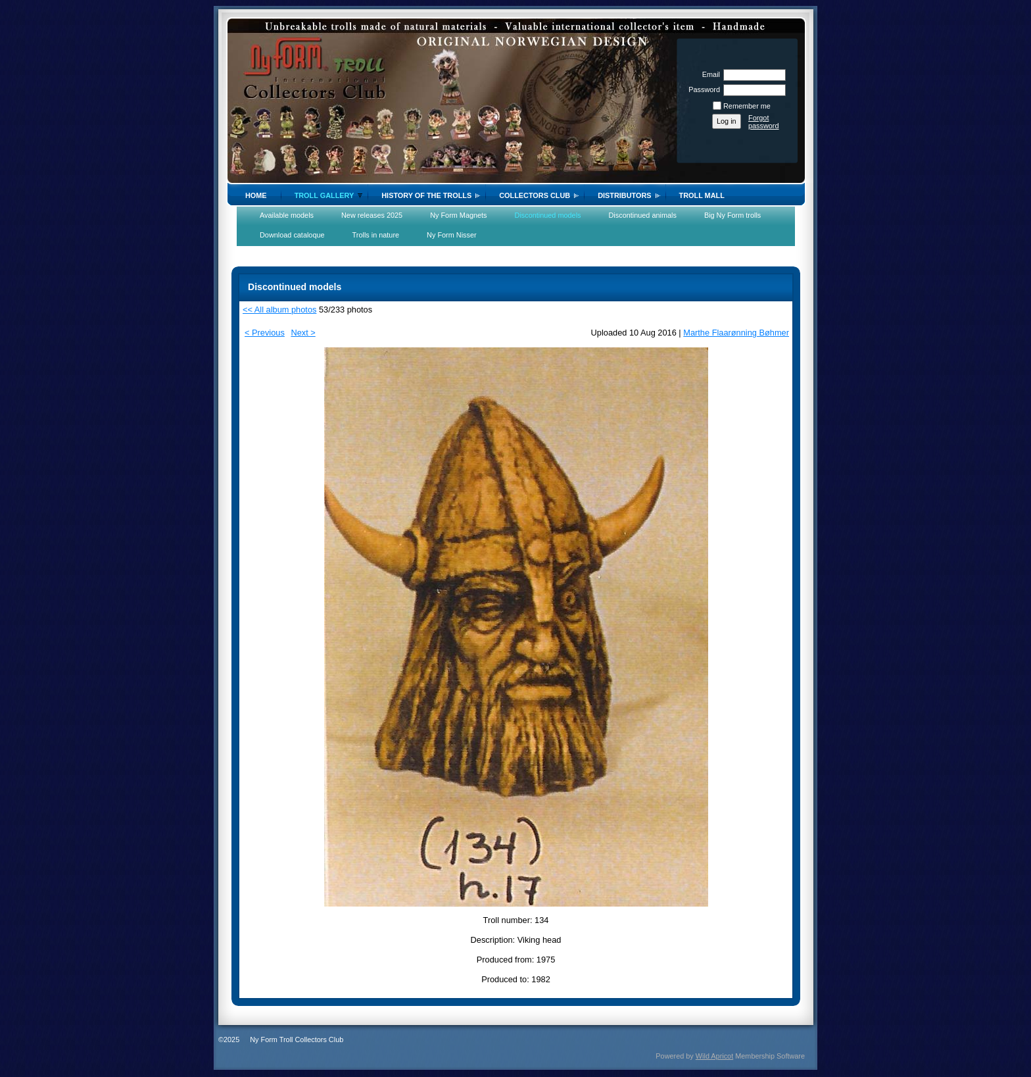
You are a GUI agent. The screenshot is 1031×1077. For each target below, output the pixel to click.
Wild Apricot (714, 1056)
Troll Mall (702, 195)
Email (709, 74)
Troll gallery (324, 195)
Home (256, 195)
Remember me (747, 106)
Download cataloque (292, 235)
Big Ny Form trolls (732, 215)
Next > (303, 333)
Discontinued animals (643, 215)
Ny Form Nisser (452, 235)
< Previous (265, 333)
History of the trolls (426, 195)
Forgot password (763, 122)
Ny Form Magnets (458, 215)
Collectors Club (534, 195)
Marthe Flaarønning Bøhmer (736, 333)
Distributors (624, 195)
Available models (287, 215)
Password (702, 89)
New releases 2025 (371, 215)
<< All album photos (279, 309)
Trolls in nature (376, 235)
